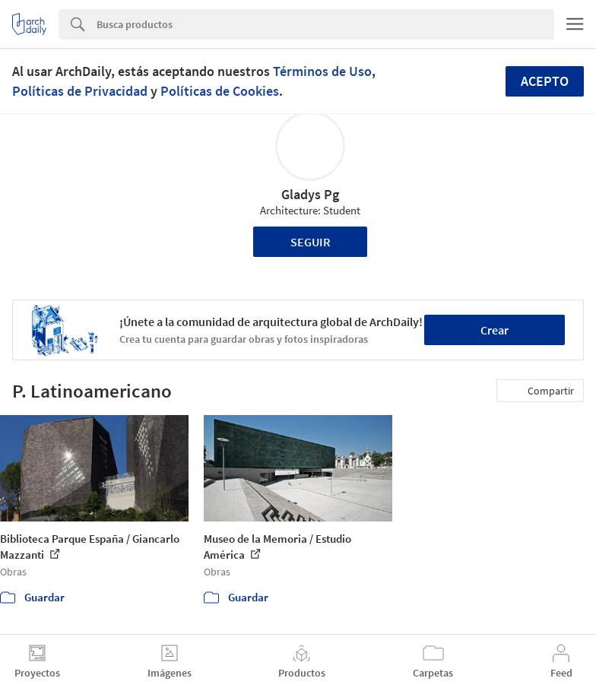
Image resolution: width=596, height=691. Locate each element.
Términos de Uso (322, 71)
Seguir (310, 241)
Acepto (545, 81)
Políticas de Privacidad (79, 91)
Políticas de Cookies (219, 91)
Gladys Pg (310, 194)
